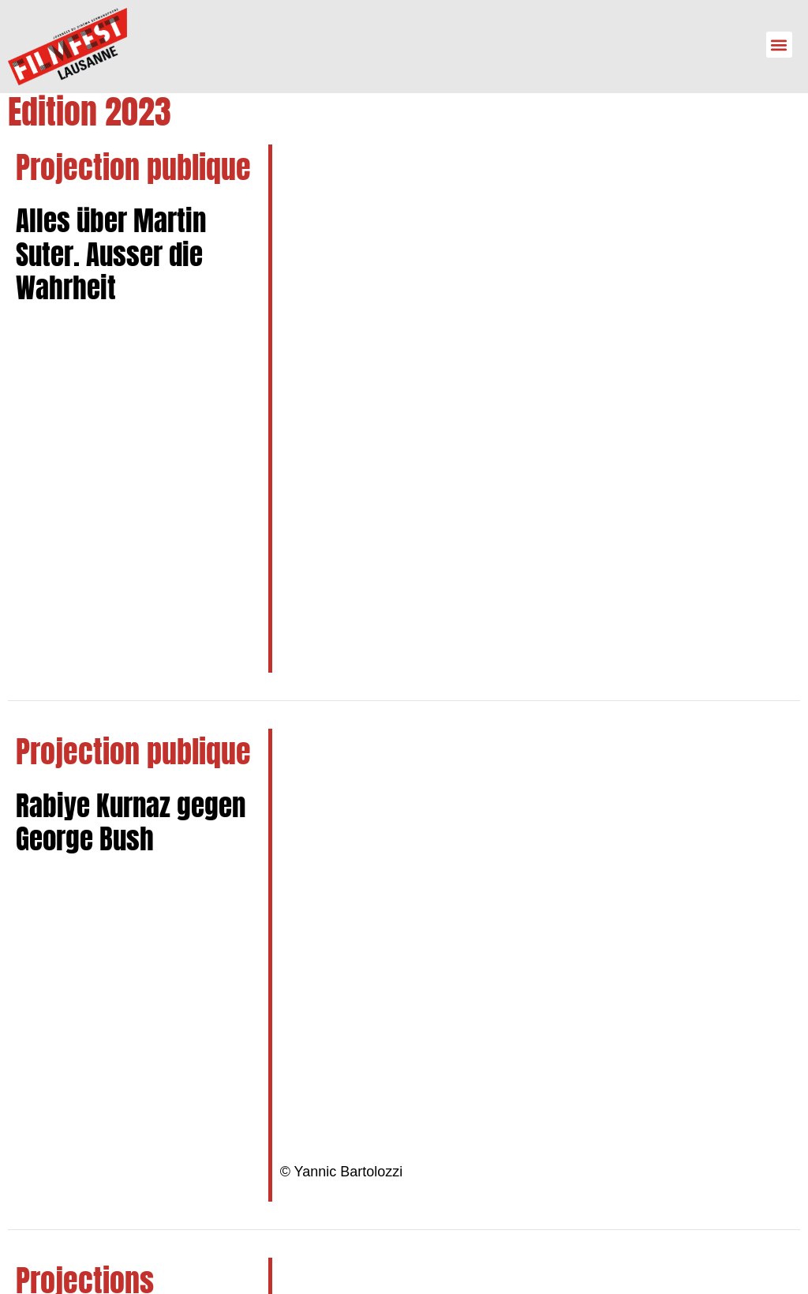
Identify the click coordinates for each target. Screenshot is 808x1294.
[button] (779, 45)
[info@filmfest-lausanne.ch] (35, 1105)
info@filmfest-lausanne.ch (135, 1105)
